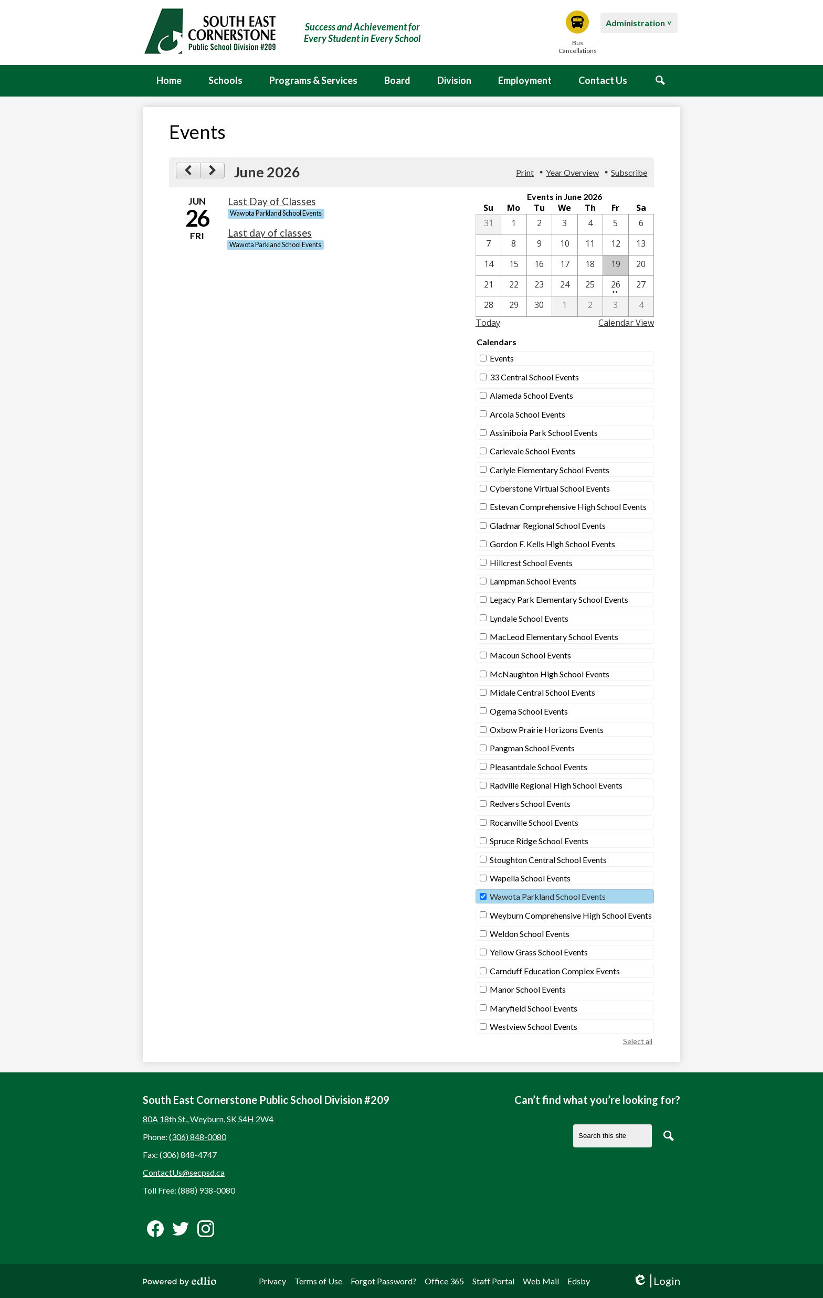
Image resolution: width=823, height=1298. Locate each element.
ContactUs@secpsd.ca (184, 1172)
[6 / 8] (513, 245)
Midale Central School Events (542, 692)
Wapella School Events (530, 878)
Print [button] (525, 172)
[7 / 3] (615, 306)
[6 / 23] (539, 285)
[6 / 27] (641, 285)
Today (488, 322)
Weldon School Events (529, 934)
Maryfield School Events (533, 1008)
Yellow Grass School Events (539, 952)
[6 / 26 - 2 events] (615, 285)
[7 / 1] (564, 306)
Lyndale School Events (529, 618)
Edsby (578, 1281)
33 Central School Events (534, 377)
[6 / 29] (513, 306)
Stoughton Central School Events (548, 860)
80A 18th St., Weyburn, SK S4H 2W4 (208, 1119)
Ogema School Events (529, 711)
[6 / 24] (564, 285)
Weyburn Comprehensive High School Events (571, 915)
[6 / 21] (488, 285)
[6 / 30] (539, 306)
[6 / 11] (590, 245)
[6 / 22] (513, 285)
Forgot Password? (383, 1281)
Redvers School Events (530, 803)
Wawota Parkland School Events (548, 896)
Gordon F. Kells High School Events (552, 544)
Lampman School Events (533, 581)
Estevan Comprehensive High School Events (568, 507)
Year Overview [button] (572, 172)
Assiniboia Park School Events (544, 433)
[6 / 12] (615, 245)
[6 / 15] (513, 265)
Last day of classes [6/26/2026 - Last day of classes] (270, 233)
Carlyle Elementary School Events (549, 470)
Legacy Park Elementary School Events (559, 599)
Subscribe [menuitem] (629, 172)
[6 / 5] (615, 224)
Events (502, 358)
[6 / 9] (539, 245)
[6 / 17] (564, 265)
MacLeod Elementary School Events (554, 637)
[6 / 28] (488, 306)
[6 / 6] (641, 224)
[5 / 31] (488, 224)
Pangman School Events (532, 748)
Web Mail (541, 1281)
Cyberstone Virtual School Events (550, 488)
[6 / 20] (641, 265)
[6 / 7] (488, 245)
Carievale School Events (532, 451)
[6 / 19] (615, 265)
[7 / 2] (590, 306)
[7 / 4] (641, 306)
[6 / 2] (539, 224)
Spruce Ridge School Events (539, 841)
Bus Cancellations (577, 32)
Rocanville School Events (534, 822)
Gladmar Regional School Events (548, 525)
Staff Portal (493, 1281)
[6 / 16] (539, 265)
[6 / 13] (641, 245)
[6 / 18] (590, 265)
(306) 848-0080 (197, 1137)
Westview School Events (533, 1026)
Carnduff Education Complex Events (555, 971)
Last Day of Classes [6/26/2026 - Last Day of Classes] (272, 201)
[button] (225, 81)
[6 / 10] (564, 245)
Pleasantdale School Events (538, 767)
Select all (637, 1041)
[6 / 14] (488, 265)
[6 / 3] (564, 224)
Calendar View (626, 322)
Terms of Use (318, 1281)
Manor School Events (528, 989)
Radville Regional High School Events (556, 785)
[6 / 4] (590, 224)
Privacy (272, 1281)
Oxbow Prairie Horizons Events (547, 730)
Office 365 (444, 1281)
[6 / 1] (513, 224)
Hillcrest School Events (531, 563)
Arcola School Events (527, 414)
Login (656, 1281)
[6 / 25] (590, 285)
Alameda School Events (531, 395)
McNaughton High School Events (549, 674)
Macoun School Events (530, 655)
